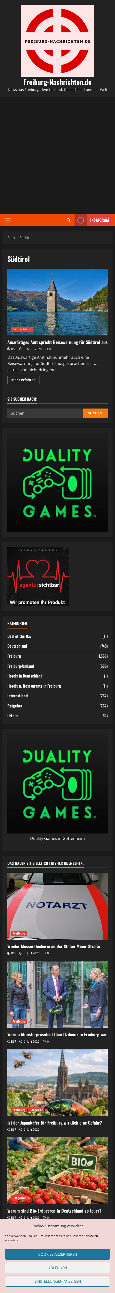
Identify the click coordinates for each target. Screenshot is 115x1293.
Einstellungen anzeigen (57, 1281)
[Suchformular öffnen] (68, 220)
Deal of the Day (19, 636)
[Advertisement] (57, 156)
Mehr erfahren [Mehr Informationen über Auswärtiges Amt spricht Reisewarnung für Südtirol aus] (25, 380)
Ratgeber (14, 706)
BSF (13, 349)
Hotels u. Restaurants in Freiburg (34, 686)
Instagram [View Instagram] (92, 220)
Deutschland (22, 329)
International (17, 696)
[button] (7, 220)
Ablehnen (57, 1267)
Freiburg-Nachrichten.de (57, 82)
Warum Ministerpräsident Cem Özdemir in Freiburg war (57, 1034)
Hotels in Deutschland (24, 676)
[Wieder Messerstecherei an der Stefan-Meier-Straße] (57, 906)
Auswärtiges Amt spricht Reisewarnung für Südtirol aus (57, 302)
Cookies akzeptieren (57, 1254)
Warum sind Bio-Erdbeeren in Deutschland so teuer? (54, 1210)
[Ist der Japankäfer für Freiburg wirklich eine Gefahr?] (57, 1082)
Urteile (12, 715)
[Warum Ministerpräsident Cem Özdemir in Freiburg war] (57, 994)
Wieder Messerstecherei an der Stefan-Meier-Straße (53, 946)
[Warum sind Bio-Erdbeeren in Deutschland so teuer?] (57, 1170)
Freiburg (14, 656)
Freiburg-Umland (20, 666)
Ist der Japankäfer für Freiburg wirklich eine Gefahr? (54, 1122)
